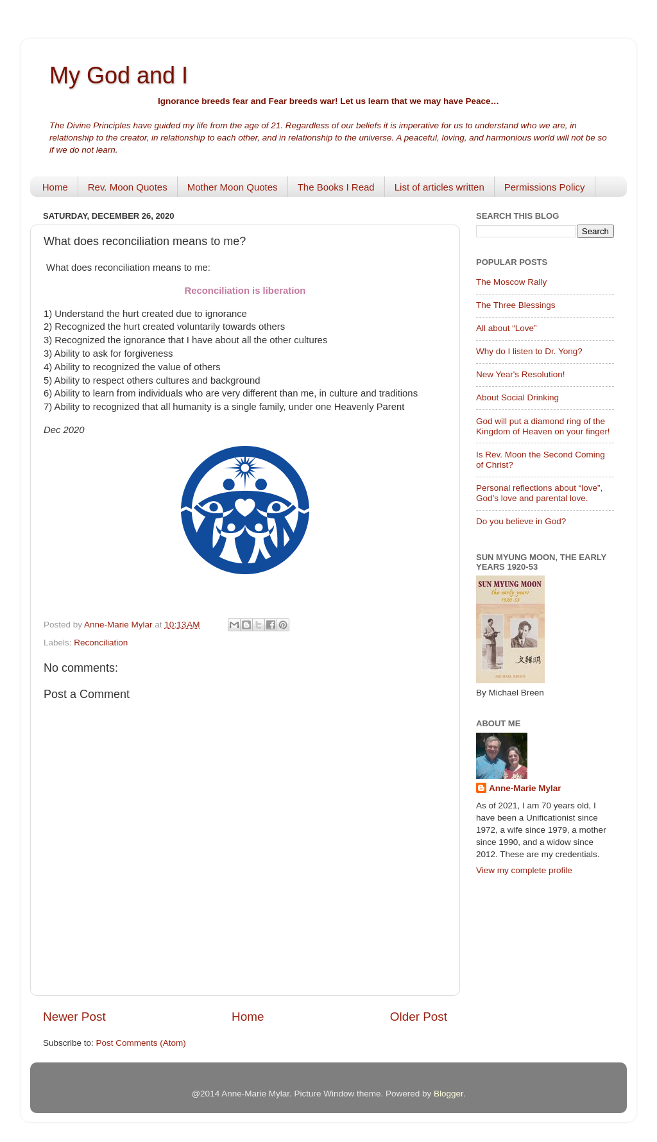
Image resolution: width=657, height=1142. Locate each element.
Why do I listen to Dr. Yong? (529, 351)
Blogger (448, 1093)
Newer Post (74, 1016)
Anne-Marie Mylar (525, 788)
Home (55, 187)
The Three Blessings (516, 305)
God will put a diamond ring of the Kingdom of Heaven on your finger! (543, 426)
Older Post (418, 1016)
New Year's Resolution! (520, 374)
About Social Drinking (517, 397)
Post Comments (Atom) (141, 1043)
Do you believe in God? (521, 521)
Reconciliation (101, 642)
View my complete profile (524, 870)
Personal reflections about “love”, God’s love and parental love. (539, 493)
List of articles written (439, 187)
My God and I (118, 75)
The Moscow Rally (511, 282)
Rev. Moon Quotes (127, 187)
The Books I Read (336, 187)
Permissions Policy (544, 187)
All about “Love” (506, 328)
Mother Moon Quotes (232, 187)
